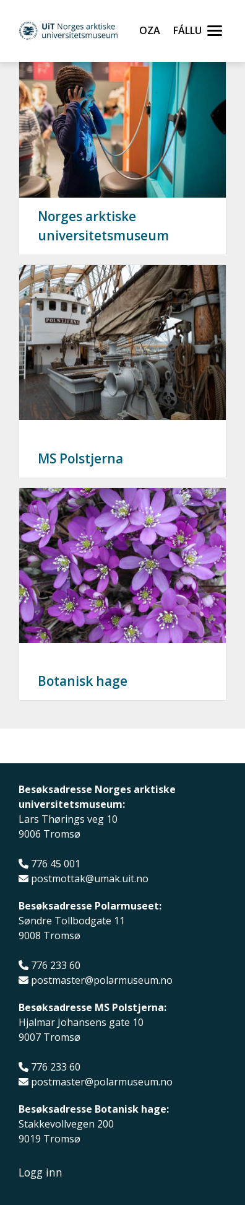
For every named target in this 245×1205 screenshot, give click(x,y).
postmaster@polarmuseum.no (102, 980)
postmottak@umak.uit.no (89, 878)
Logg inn (40, 1172)
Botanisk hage (82, 681)
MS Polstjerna (80, 458)
